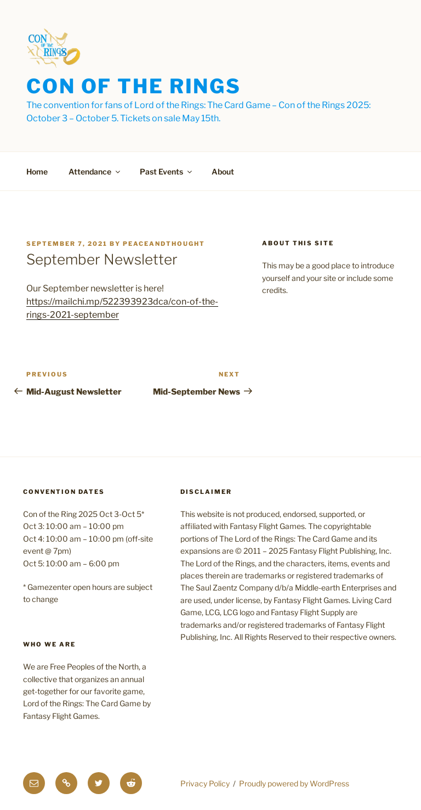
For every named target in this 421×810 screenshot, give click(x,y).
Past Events (167, 171)
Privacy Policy (205, 783)
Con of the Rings (133, 86)
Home (37, 171)
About (223, 171)
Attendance (95, 171)
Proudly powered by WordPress (294, 783)
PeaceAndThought (164, 244)
